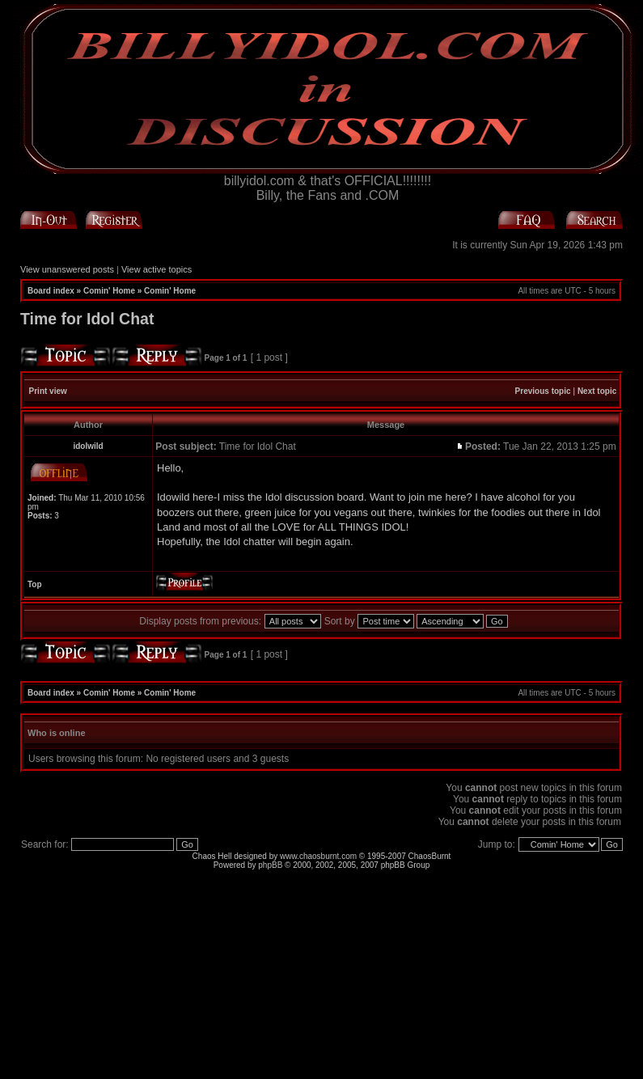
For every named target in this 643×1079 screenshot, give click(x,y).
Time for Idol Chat (87, 319)
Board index (50, 290)
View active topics (156, 269)
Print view (48, 391)
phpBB (270, 865)
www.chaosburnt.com (318, 856)
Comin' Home (109, 290)
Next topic (596, 391)
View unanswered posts (67, 269)
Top (34, 584)
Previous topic (543, 391)
